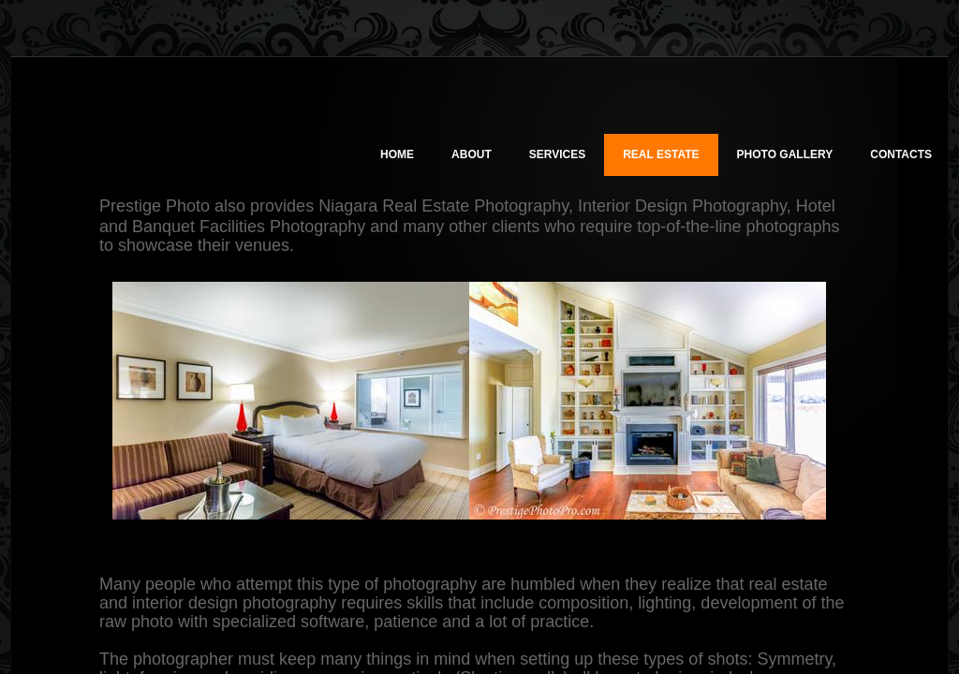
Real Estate (661, 154)
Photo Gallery (785, 154)
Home (397, 154)
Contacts (901, 154)
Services (557, 154)
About (471, 154)
